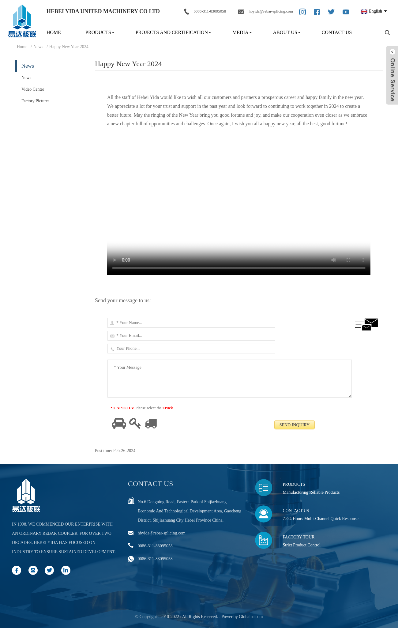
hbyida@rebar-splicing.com (265, 11)
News (38, 46)
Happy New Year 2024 (68, 46)
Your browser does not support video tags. (238, 209)
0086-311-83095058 (205, 12)
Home (54, 32)
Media (240, 32)
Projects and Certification (172, 32)
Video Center (32, 89)
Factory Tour (299, 537)
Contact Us (337, 32)
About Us (285, 32)
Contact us (150, 484)
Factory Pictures (35, 101)
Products (98, 32)
